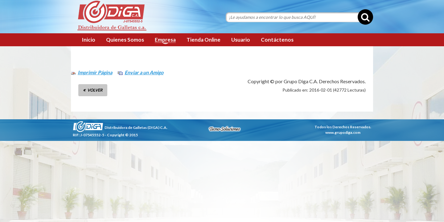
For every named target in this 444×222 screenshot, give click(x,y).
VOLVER (95, 90)
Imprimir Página (95, 72)
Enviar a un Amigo (144, 72)
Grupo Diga (112, 16)
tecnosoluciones (224, 128)
